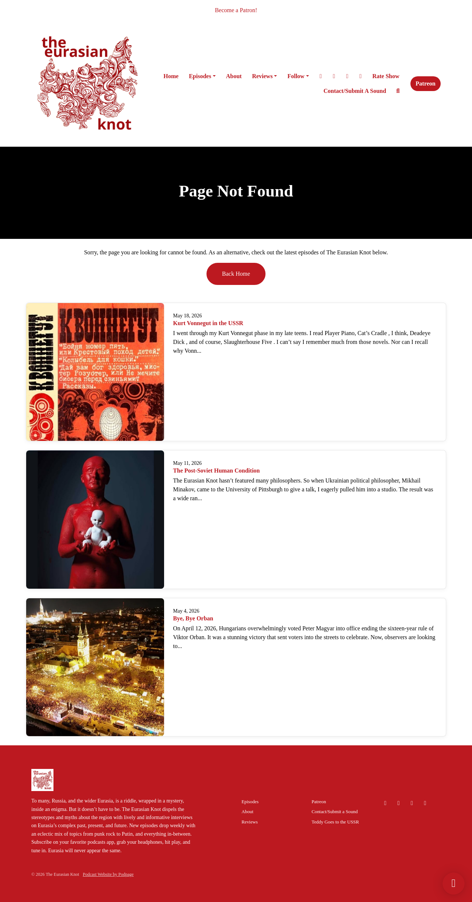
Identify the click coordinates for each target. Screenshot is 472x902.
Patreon (425, 83)
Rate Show (385, 76)
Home (170, 76)
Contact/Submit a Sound (354, 91)
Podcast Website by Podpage (108, 874)
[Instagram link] (334, 76)
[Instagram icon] (398, 803)
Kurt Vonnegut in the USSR (208, 323)
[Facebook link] (347, 76)
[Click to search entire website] (398, 91)
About (234, 76)
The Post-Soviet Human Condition (216, 470)
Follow (295, 76)
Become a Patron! (236, 10)
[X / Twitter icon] (412, 803)
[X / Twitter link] (320, 76)
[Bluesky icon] (385, 803)
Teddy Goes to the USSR (335, 822)
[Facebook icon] (425, 803)
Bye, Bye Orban (193, 618)
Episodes (200, 76)
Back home (236, 274)
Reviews (262, 76)
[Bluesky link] (360, 76)
